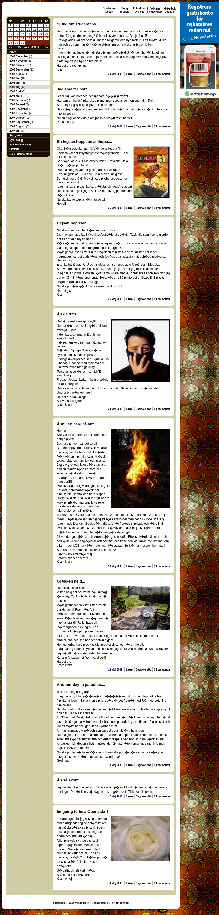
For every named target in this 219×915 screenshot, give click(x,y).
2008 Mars (15, 95)
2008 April (15, 91)
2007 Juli (15, 130)
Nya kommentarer (20, 144)
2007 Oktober (17, 117)
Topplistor (124, 11)
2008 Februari (18, 100)
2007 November (19, 113)
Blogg (124, 8)
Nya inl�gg (16, 140)
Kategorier (15, 135)
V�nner (155, 8)
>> (46, 47)
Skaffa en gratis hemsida (140, 910)
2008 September (19, 69)
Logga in (170, 11)
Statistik (14, 149)
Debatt (109, 11)
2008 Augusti (17, 74)
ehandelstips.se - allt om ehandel (110, 903)
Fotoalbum (139, 8)
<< (10, 47)
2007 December (19, 109)
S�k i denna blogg (20, 154)
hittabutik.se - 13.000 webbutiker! (71, 903)
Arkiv (12, 51)
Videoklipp (155, 11)
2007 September (19, 122)
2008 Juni (15, 82)
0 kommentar (162, 74)
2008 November (19, 60)
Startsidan (109, 8)
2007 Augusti (17, 126)
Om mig (139, 11)
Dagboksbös (143, 74)
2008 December (19, 56)
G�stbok (170, 8)
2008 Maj (15, 87)
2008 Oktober (17, 65)
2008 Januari (17, 104)
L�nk (130, 74)
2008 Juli (15, 78)
